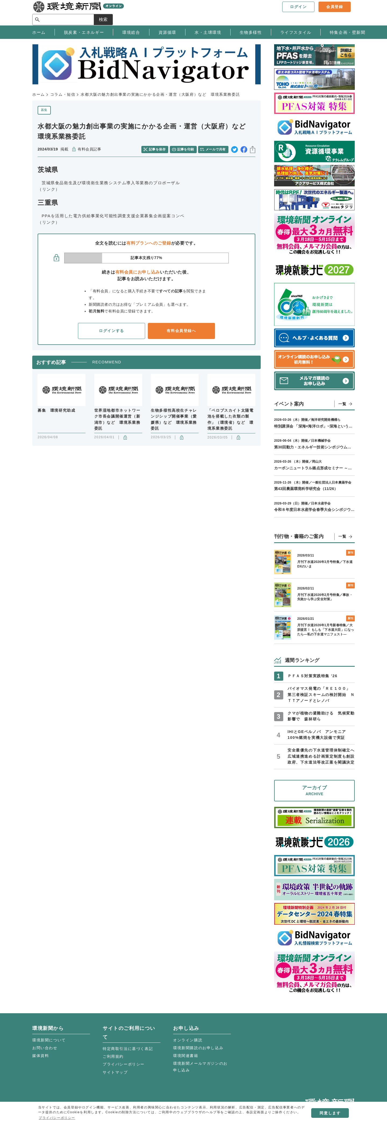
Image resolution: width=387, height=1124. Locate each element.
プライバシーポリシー (124, 1064)
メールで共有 (216, 149)
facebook (244, 149)
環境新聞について (49, 1040)
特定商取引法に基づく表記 (128, 1048)
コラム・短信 (63, 94)
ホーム (38, 94)
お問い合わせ (45, 1048)
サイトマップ (115, 1072)
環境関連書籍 (185, 1055)
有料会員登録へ (181, 331)
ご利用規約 (113, 1056)
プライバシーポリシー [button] (57, 1118)
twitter (234, 149)
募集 (44, 110)
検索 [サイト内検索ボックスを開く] (345, 12)
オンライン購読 (187, 1040)
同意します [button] (330, 1113)
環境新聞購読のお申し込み (198, 1048)
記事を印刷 (185, 149)
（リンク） (49, 189)
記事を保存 (157, 149)
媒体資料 (40, 1055)
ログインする (111, 331)
